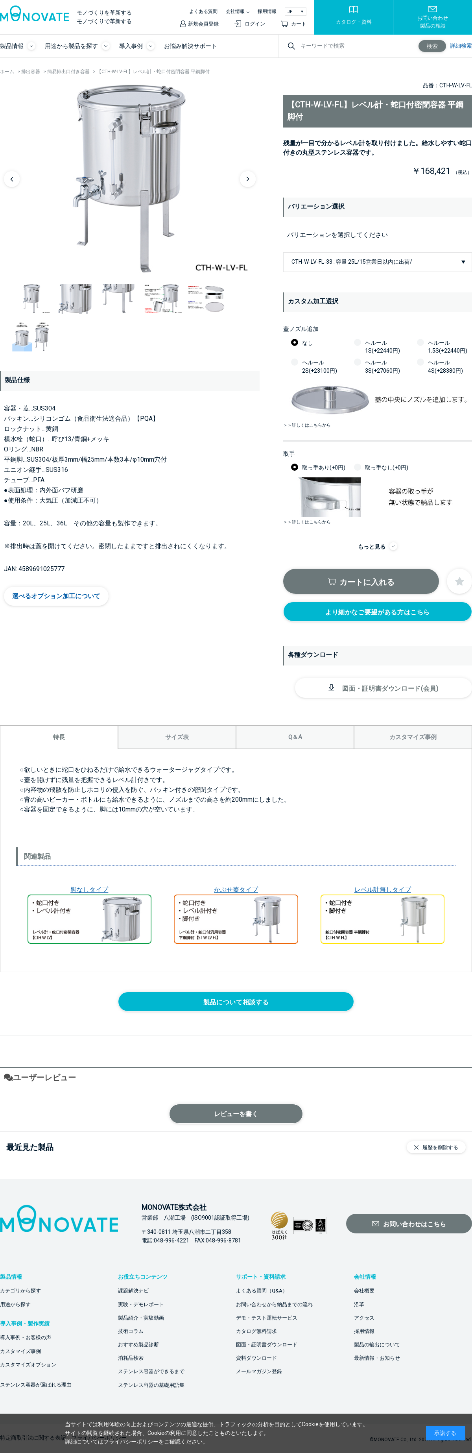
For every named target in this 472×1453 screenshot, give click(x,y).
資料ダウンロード (256, 1358)
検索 (432, 46)
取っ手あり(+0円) (323, 467)
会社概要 (364, 1291)
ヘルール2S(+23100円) (319, 366)
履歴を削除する (440, 1147)
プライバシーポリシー (131, 1441)
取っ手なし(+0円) (386, 467)
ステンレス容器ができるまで (151, 1371)
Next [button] (248, 179)
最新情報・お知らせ (377, 1358)
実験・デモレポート (141, 1304)
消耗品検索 (131, 1358)
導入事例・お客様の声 (25, 1337)
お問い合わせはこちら (414, 1224)
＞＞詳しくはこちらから (307, 425)
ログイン (255, 24)
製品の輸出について (377, 1345)
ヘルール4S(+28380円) (445, 366)
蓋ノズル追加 (301, 329)
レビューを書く (236, 1114)
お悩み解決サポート (190, 46)
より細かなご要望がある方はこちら (377, 612)
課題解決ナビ (133, 1291)
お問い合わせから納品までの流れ (274, 1304)
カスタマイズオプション (28, 1365)
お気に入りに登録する (459, 581)
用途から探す (15, 1304)
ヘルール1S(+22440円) (382, 347)
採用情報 (267, 11)
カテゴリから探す (20, 1291)
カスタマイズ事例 (20, 1351)
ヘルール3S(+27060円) (382, 366)
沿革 (359, 1304)
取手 (289, 453)
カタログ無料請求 (256, 1331)
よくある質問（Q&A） (262, 1291)
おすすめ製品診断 (138, 1345)
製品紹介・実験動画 (141, 1318)
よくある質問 (203, 11)
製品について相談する (236, 1002)
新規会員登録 (203, 24)
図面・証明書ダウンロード (266, 1345)
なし (307, 343)
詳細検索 (461, 46)
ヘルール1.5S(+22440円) (447, 347)
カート (298, 24)
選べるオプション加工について (56, 596)
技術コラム (131, 1331)
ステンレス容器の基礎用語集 (151, 1385)
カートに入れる (367, 582)
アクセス (364, 1318)
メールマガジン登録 (259, 1371)
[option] (130, 178)
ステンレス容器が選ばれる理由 (36, 1385)
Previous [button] (12, 179)
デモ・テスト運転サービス (266, 1318)
